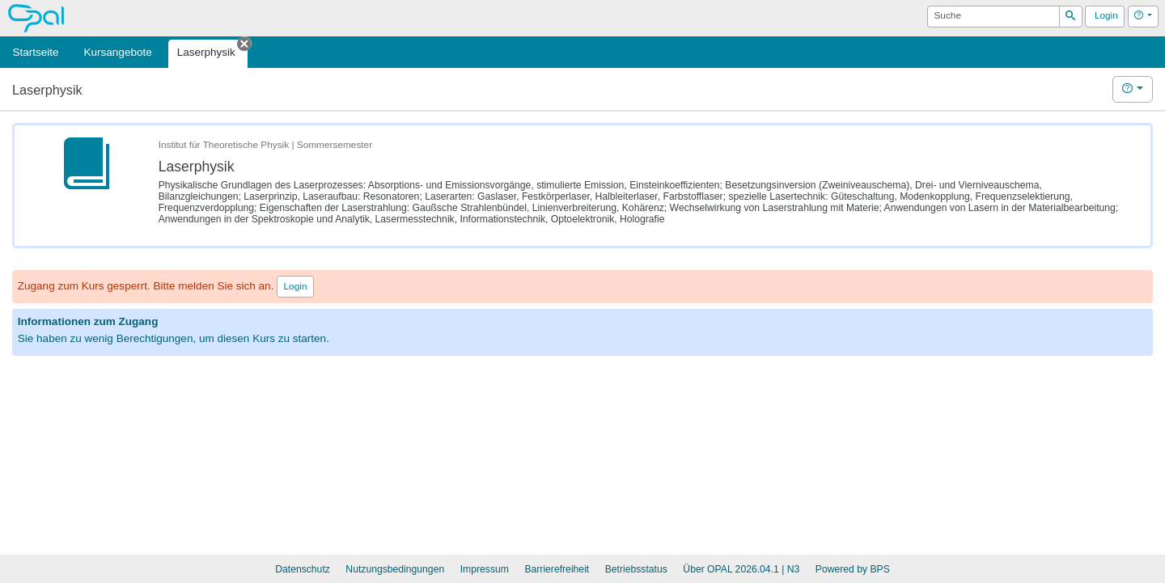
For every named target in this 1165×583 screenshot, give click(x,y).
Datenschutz (302, 569)
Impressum (484, 569)
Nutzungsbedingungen (394, 569)
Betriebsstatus (636, 569)
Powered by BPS (853, 569)
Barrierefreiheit (556, 569)
